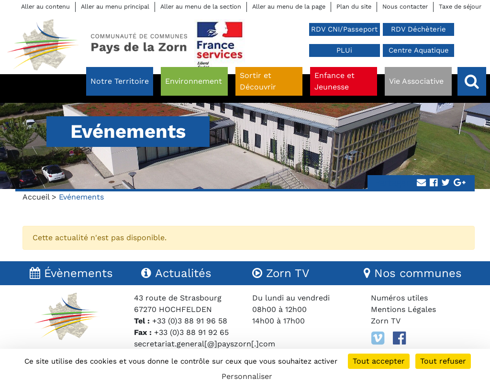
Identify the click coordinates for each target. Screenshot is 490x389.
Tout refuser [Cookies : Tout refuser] (443, 361)
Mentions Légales (403, 309)
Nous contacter (405, 6)
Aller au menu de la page (288, 6)
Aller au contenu (45, 6)
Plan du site (353, 6)
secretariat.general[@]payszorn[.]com (204, 343)
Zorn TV (386, 320)
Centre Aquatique (419, 50)
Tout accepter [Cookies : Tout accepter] (379, 361)
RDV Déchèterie (418, 29)
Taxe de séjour (460, 6)
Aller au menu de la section (200, 6)
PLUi (344, 50)
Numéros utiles (399, 297)
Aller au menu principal (115, 6)
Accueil (35, 196)
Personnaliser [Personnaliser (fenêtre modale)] (247, 376)
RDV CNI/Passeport (344, 29)
